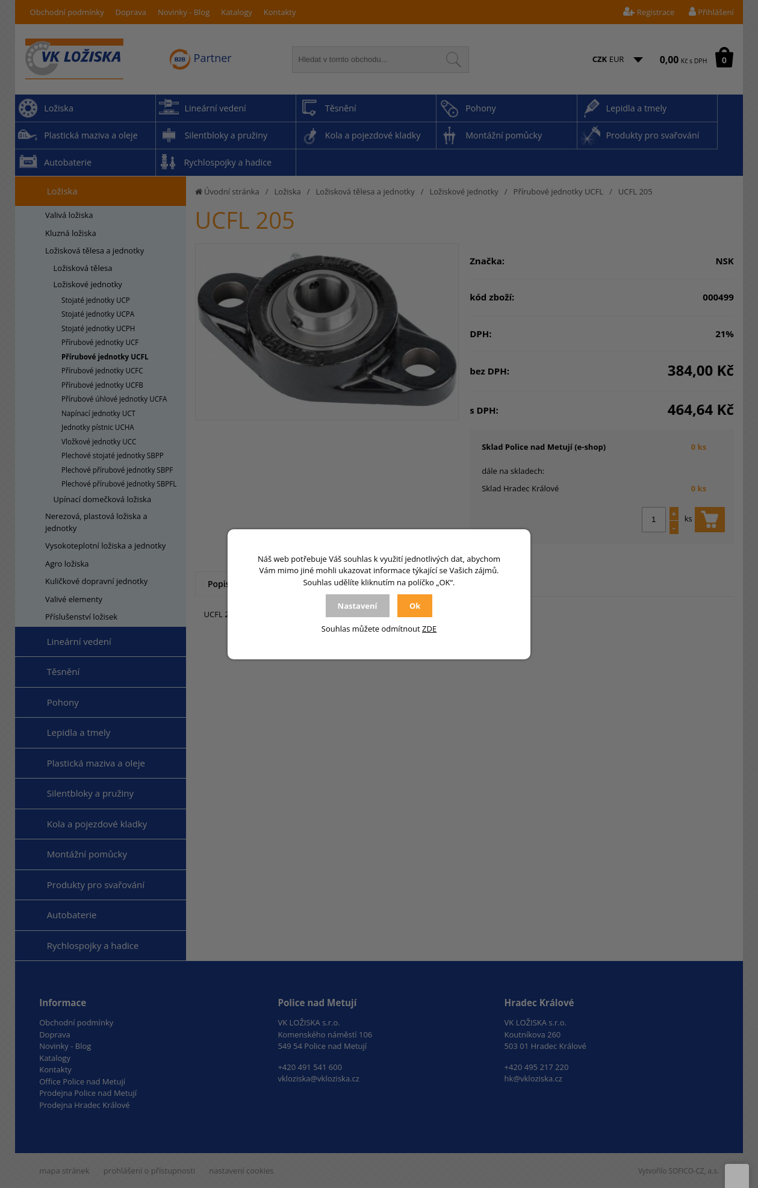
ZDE (429, 628)
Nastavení (357, 605)
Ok (414, 605)
